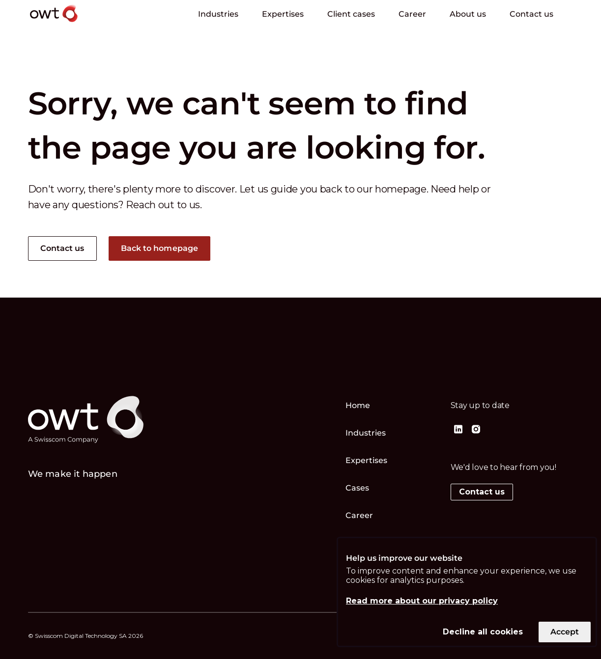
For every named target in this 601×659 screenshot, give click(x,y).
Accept (564, 631)
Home (357, 405)
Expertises (283, 14)
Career (412, 14)
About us (468, 14)
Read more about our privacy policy (422, 600)
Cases (357, 488)
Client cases (351, 14)
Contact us (531, 14)
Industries (218, 14)
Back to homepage (160, 248)
